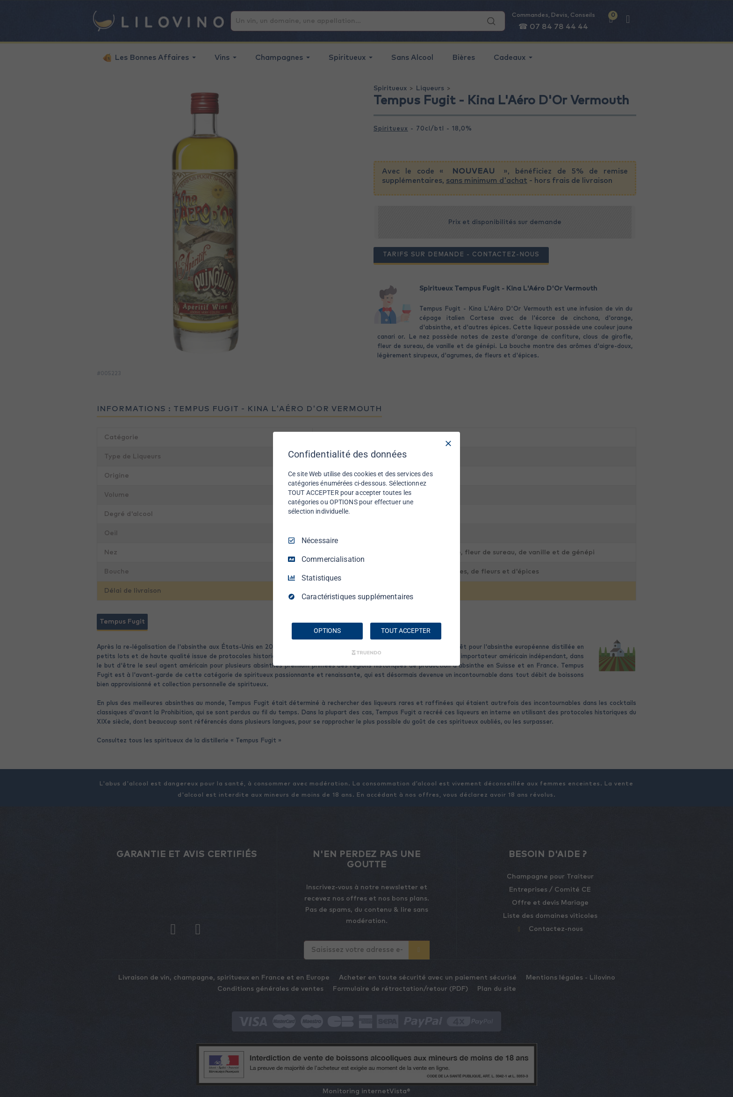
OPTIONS (327, 630)
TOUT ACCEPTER (405, 630)
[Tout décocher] (448, 443)
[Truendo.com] (366, 652)
